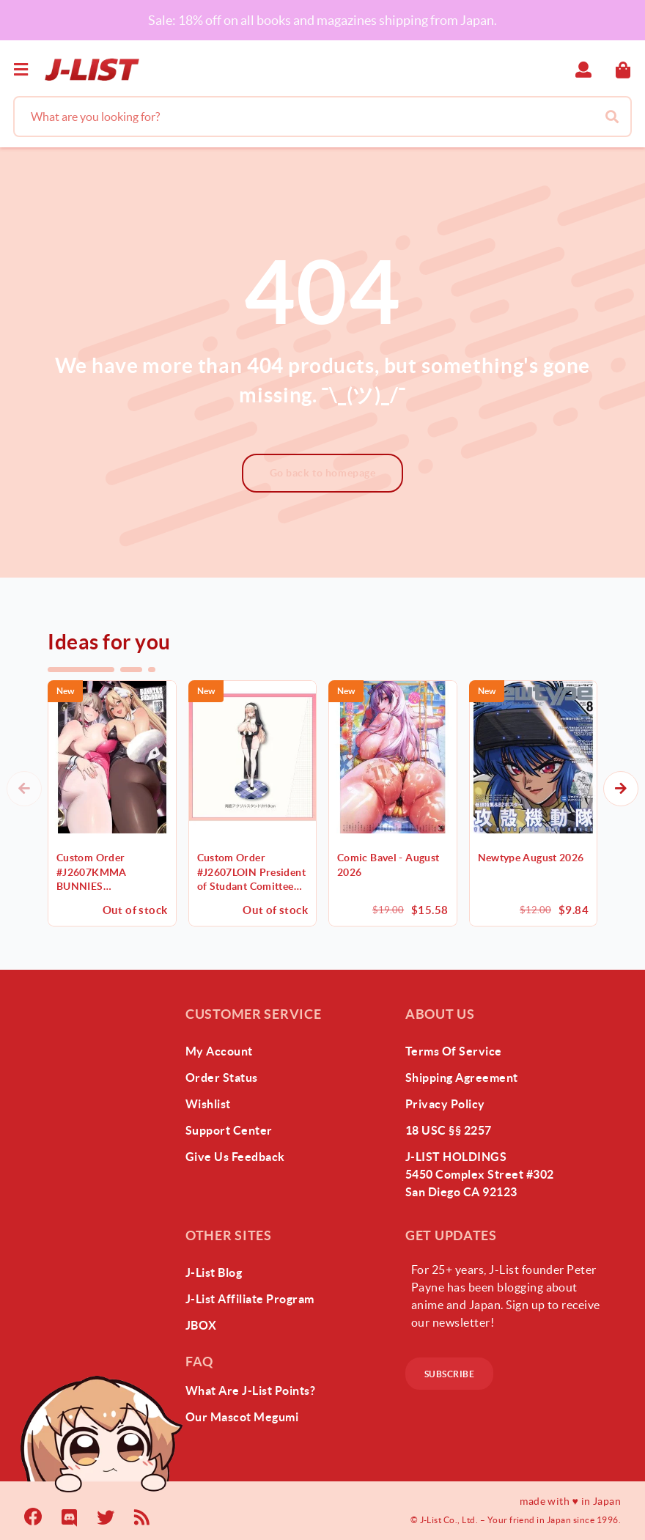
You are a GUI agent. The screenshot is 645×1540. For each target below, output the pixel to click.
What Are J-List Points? (250, 1390)
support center (229, 1130)
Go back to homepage (323, 473)
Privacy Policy (445, 1103)
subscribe (449, 1374)
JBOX (201, 1325)
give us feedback (235, 1156)
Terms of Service (453, 1051)
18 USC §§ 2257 (448, 1130)
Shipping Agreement (461, 1077)
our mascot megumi (241, 1416)
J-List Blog (213, 1272)
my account (219, 1051)
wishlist (208, 1103)
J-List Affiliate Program (249, 1298)
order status (221, 1077)
